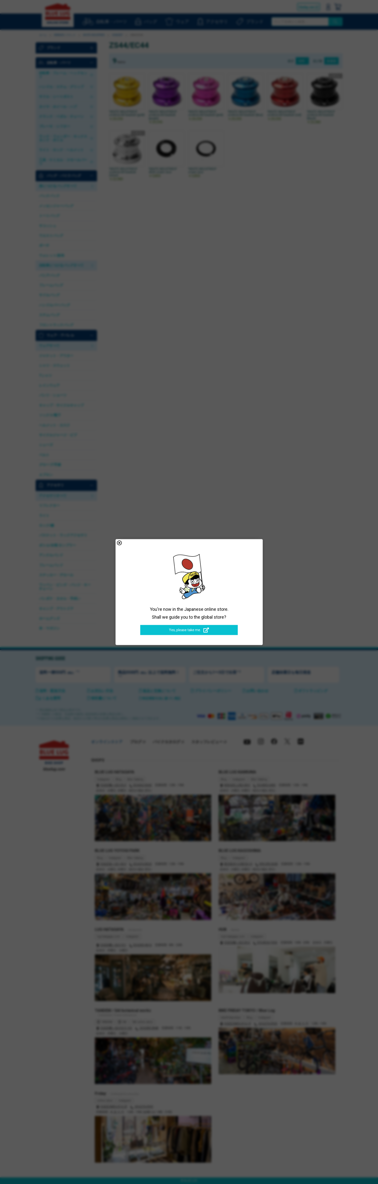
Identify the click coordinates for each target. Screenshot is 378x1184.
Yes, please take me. (189, 630)
